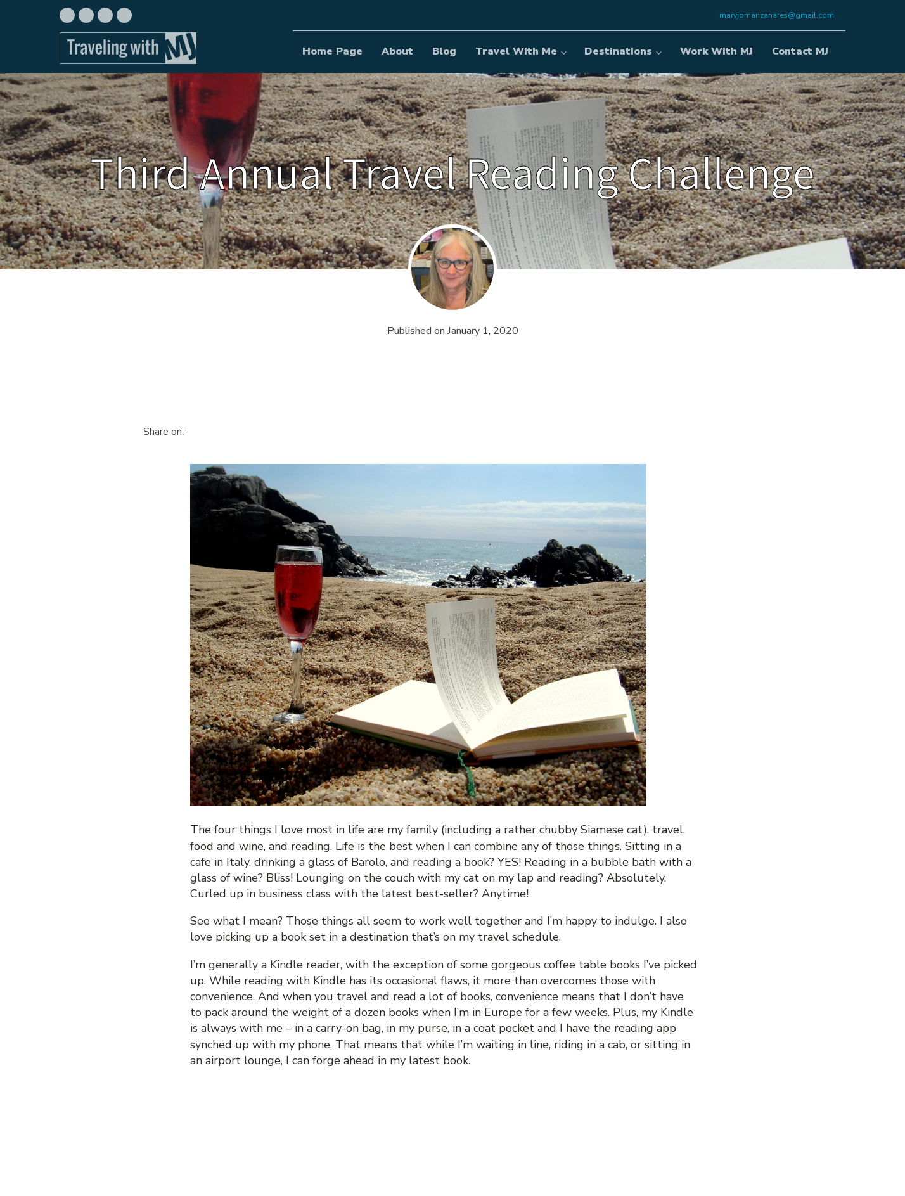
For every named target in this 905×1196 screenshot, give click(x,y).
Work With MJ (716, 51)
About (397, 51)
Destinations (618, 51)
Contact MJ (800, 51)
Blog (444, 51)
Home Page (332, 51)
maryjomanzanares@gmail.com (776, 15)
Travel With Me (516, 51)
